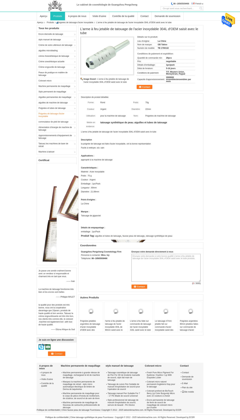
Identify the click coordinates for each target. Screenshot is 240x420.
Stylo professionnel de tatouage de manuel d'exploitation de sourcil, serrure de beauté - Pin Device (123, 402)
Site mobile (188, 392)
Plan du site (187, 387)
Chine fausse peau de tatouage (75, 410)
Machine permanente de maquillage (54, 86)
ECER (178, 410)
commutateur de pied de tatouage (53, 122)
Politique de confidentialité (48, 410)
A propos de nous (77, 16)
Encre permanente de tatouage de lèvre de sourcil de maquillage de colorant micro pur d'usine (160, 404)
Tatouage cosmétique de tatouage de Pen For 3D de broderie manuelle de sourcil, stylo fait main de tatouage (124, 376)
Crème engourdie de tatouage (51, 67)
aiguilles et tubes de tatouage (108, 236)
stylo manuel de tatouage (49, 39)
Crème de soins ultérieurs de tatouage (55, 45)
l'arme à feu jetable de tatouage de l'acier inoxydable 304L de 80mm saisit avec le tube (115, 327)
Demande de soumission (167, 16)
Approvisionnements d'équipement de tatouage (55, 136)
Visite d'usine (99, 16)
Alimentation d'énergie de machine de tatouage (55, 128)
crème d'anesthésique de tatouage (53, 56)
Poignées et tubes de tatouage (52, 108)
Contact (144, 16)
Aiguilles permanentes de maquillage (54, 97)
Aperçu (43, 16)
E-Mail (185, 383)
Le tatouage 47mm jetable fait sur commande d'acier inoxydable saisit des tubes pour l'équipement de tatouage (165, 328)
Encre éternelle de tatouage (50, 34)
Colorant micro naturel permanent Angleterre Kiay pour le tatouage (161, 384)
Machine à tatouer (46, 152)
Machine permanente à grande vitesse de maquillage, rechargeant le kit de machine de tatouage (81, 375)
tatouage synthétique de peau (159, 236)
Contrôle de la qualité (123, 16)
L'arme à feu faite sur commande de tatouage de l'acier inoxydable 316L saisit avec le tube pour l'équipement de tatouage (140, 328)
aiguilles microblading (48, 50)
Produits (57, 16)
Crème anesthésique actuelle (51, 61)
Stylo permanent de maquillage (52, 92)
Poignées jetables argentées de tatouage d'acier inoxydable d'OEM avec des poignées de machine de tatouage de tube (90, 328)
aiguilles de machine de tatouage (53, 103)
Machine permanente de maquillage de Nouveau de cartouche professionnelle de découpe (81, 405)
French (198, 3)
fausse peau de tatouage (133, 236)
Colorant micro (45, 81)
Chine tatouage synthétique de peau (86, 417)
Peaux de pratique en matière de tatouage (53, 73)
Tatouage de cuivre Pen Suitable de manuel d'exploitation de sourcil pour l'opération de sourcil (124, 386)
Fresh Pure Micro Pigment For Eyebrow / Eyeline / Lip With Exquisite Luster (160, 375)
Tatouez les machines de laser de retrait (53, 144)
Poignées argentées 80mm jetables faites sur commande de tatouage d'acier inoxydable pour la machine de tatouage (189, 328)
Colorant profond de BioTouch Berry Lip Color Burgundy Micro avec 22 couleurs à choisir (161, 393)
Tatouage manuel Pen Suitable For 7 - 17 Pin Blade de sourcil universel (124, 394)
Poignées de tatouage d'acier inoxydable (75, 22)
